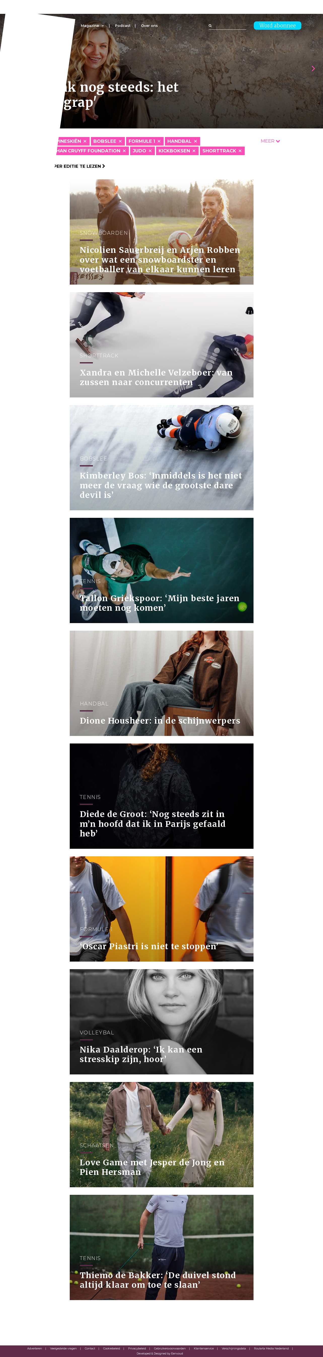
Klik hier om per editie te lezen (63, 166)
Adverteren (34, 1348)
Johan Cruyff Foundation (85, 151)
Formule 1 (142, 141)
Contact (90, 1348)
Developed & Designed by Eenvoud (160, 1353)
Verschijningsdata (234, 1348)
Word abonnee (277, 25)
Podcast (123, 25)
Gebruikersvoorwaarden (170, 1348)
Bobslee (104, 141)
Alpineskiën (65, 141)
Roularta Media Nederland (271, 1348)
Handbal (179, 141)
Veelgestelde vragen (63, 1348)
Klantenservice (204, 1348)
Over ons (149, 25)
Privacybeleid (137, 1348)
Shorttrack (219, 151)
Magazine (90, 25)
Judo (139, 151)
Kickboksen (174, 151)
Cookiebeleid (111, 1348)
